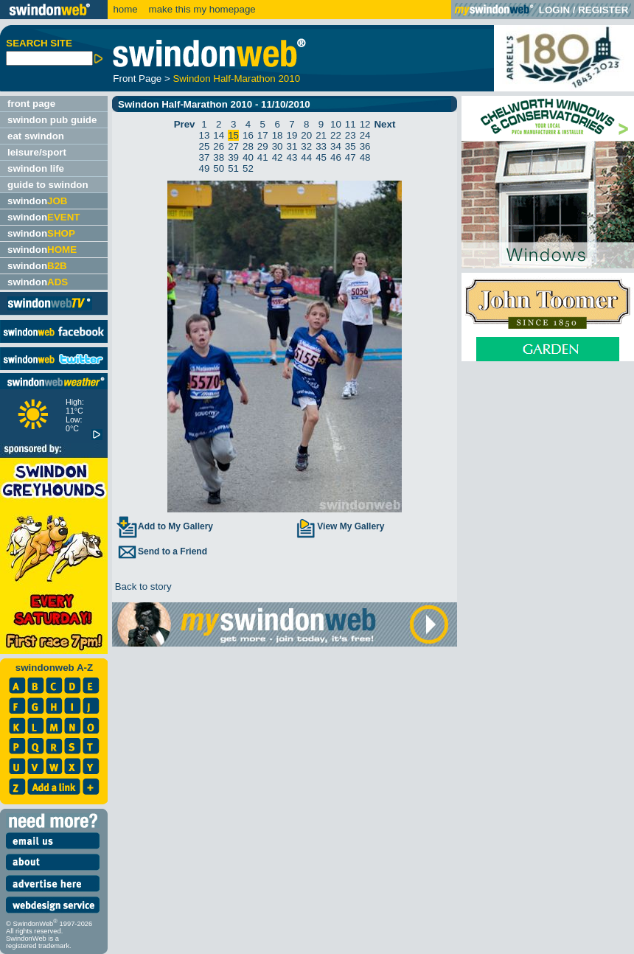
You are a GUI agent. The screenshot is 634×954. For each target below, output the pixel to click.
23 (350, 135)
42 (277, 157)
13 (204, 135)
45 (321, 157)
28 (248, 146)
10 (335, 124)
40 (248, 157)
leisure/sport (36, 152)
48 (365, 157)
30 (277, 146)
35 (350, 146)
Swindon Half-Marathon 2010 (236, 78)
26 (218, 146)
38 (218, 157)
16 (248, 135)
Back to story (142, 586)
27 (233, 146)
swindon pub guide (52, 119)
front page (31, 103)
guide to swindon (47, 184)
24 (365, 135)
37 (204, 157)
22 (335, 135)
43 (292, 157)
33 (321, 146)
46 (335, 157)
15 (233, 135)
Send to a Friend (161, 551)
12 (365, 124)
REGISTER (603, 9)
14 (218, 135)
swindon (37, 200)
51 (233, 168)
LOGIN (554, 9)
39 (233, 157)
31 (292, 146)
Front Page (137, 78)
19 (292, 135)
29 (262, 146)
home (125, 9)
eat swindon (35, 136)
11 (350, 124)
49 (204, 168)
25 (204, 146)
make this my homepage (201, 9)
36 (365, 146)
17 (262, 135)
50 (218, 168)
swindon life (35, 168)
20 (306, 135)
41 (262, 157)
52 (248, 168)
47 (350, 157)
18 (277, 135)
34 (335, 146)
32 (306, 146)
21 (321, 135)
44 (306, 157)
